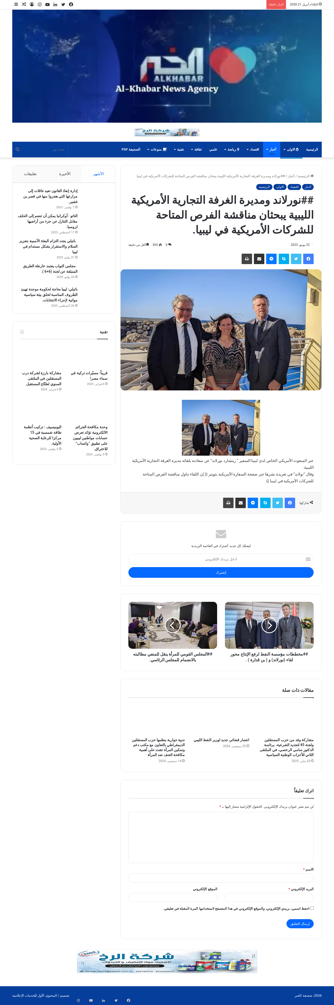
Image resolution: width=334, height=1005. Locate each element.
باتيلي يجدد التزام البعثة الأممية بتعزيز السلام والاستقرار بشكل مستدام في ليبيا (51, 249)
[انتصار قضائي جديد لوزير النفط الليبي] (221, 719)
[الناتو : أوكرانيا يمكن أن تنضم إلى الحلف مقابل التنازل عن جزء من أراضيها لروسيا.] (93, 225)
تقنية (180, 149)
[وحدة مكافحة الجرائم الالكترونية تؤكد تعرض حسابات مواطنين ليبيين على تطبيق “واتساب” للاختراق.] (87, 415)
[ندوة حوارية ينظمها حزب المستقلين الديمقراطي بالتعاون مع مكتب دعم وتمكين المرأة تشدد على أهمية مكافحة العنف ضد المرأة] (156, 719)
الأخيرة (64, 173)
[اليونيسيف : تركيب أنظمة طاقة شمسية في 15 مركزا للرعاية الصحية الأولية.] (40, 415)
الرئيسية (312, 149)
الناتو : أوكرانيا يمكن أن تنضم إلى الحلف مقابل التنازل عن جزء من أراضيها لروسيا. (50, 223)
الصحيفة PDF (131, 149)
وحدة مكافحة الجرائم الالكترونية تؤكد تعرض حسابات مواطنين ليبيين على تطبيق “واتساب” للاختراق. (90, 443)
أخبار (273, 149)
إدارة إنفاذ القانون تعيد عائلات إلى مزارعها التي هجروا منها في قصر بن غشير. (48, 198)
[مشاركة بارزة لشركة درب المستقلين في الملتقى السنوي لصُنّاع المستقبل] (40, 361)
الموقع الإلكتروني (205, 889)
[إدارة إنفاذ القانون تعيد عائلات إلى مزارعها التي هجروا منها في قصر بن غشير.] (93, 200)
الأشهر (98, 173)
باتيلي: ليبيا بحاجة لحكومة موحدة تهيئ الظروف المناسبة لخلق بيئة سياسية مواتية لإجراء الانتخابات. (50, 297)
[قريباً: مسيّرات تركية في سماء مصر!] (87, 361)
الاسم (308, 869)
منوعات (158, 149)
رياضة (234, 149)
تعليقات (30, 173)
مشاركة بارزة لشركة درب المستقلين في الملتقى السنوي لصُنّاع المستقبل (41, 383)
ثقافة (198, 149)
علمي (213, 149)
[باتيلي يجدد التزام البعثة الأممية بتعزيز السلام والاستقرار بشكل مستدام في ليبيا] (93, 250)
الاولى (293, 149)
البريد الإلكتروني (301, 889)
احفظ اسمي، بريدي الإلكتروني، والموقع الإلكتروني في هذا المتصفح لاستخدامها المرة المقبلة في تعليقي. (236, 909)
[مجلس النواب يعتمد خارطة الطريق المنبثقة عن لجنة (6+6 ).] (93, 276)
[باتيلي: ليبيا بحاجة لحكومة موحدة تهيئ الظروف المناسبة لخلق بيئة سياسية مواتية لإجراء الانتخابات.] (93, 299)
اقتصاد (254, 149)
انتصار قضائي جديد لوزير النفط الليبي (221, 740)
